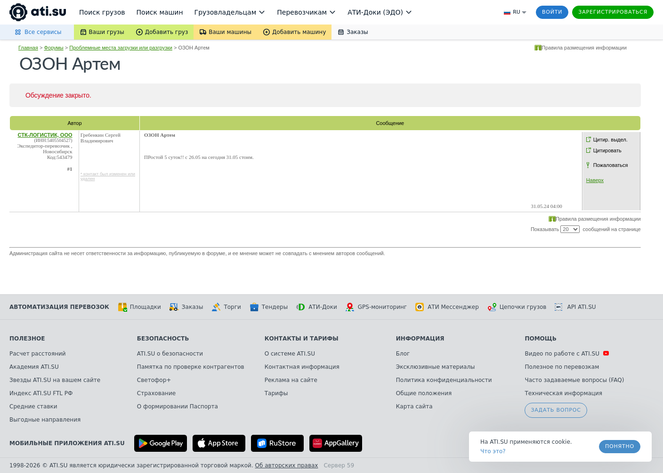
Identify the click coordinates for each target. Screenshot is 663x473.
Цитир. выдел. (610, 139)
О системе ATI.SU (290, 353)
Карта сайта (414, 406)
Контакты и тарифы (302, 338)
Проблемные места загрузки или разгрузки (120, 47)
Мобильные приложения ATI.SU (67, 443)
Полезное (27, 338)
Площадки (139, 307)
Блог (403, 353)
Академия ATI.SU (34, 367)
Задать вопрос (556, 410)
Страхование (156, 393)
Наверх (595, 180)
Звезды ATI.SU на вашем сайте (54, 380)
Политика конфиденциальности (444, 380)
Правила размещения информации (584, 47)
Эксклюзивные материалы (435, 367)
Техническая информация (563, 393)
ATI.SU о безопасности (170, 353)
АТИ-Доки (316, 307)
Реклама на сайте (291, 380)
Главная (28, 47)
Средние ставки (33, 406)
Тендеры (269, 307)
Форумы (53, 47)
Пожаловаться (610, 165)
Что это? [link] (493, 451)
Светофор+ (154, 380)
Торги (226, 307)
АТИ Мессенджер (447, 307)
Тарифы (276, 393)
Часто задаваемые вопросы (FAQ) (574, 380)
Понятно (619, 446)
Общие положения (424, 393)
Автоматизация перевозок (59, 307)
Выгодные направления (45, 419)
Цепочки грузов (517, 307)
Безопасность (163, 338)
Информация (420, 338)
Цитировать (607, 150)
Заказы (186, 307)
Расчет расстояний (37, 353)
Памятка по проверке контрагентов (190, 367)
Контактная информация (302, 367)
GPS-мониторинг (376, 307)
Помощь (540, 338)
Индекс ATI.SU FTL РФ (41, 393)
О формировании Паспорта (177, 406)
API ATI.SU (575, 307)
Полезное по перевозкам (562, 367)
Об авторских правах (286, 465)
